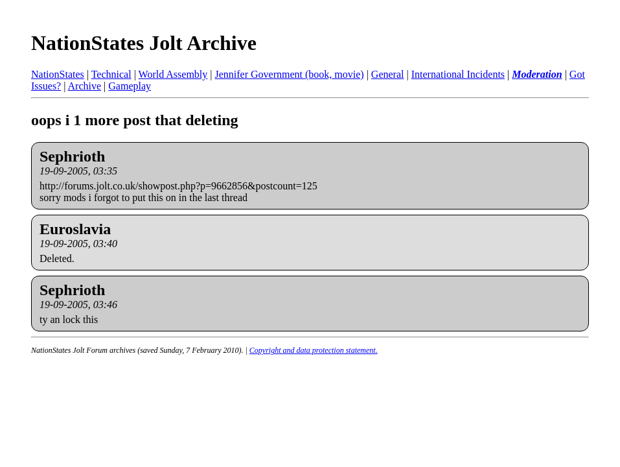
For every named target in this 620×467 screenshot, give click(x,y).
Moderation (537, 74)
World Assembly (173, 74)
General (387, 74)
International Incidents (458, 74)
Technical (111, 74)
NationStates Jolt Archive (144, 42)
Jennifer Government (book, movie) (288, 74)
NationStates (57, 74)
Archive (85, 85)
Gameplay (129, 85)
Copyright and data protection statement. (313, 350)
